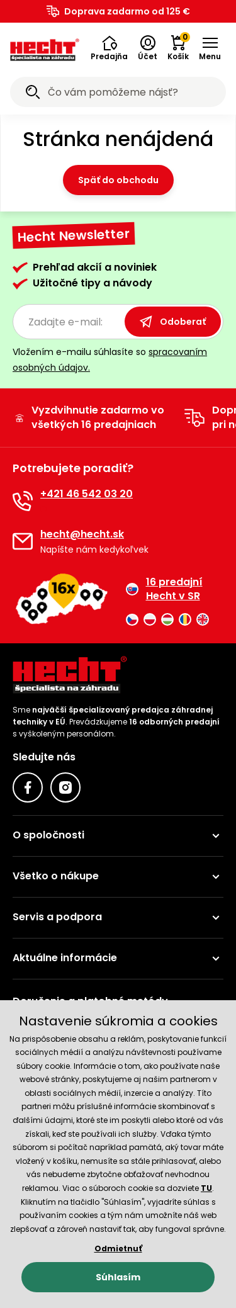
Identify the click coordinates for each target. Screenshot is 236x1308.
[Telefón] (23, 501)
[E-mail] (23, 541)
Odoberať (173, 321)
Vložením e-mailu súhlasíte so (110, 360)
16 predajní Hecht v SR (164, 589)
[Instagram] (65, 787)
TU (206, 1188)
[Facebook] (28, 787)
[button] (109, 48)
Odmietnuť (118, 1248)
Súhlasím (118, 1277)
